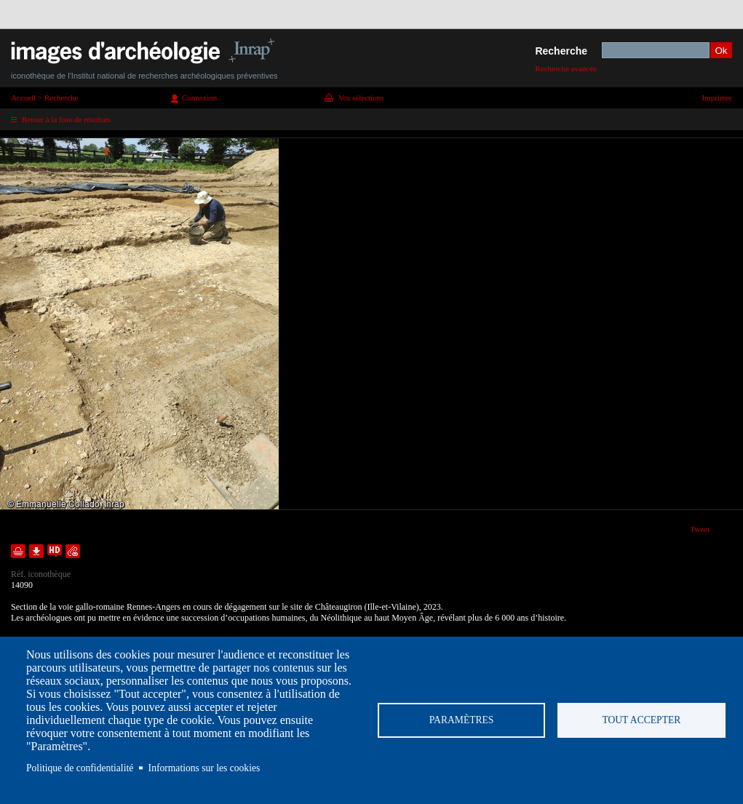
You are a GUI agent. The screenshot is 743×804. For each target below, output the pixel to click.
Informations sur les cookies (204, 768)
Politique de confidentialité (79, 768)
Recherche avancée (566, 68)
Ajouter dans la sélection (18, 551)
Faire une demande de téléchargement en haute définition (54, 551)
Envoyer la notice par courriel (72, 551)
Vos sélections (361, 97)
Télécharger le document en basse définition (36, 551)
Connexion (199, 97)
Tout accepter (641, 720)
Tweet (700, 529)
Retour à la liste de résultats (66, 119)
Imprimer (717, 97)
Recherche (561, 51)
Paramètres (461, 720)
